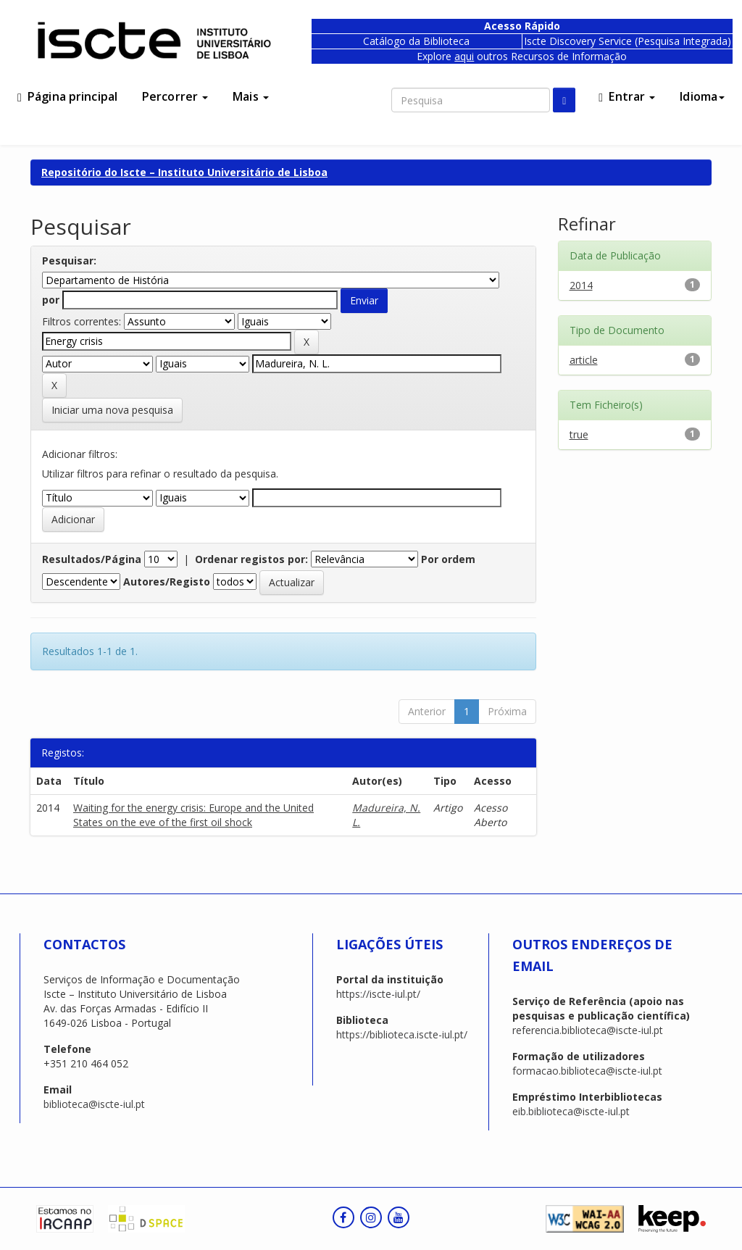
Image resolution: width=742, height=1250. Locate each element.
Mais (251, 96)
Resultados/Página (91, 559)
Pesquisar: (69, 260)
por (50, 300)
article (584, 360)
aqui (464, 56)
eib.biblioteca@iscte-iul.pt (571, 1111)
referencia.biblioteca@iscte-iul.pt (587, 1030)
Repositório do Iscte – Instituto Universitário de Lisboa (184, 172)
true (579, 434)
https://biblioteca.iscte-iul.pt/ (401, 1034)
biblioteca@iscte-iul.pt (94, 1104)
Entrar (627, 96)
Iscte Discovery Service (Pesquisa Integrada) (627, 41)
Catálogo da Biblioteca (416, 41)
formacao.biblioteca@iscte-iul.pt (587, 1071)
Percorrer (175, 96)
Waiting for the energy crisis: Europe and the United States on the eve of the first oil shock (193, 815)
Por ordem (448, 559)
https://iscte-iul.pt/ (378, 994)
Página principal (67, 96)
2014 (581, 285)
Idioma (702, 96)
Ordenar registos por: (251, 559)
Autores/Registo (166, 581)
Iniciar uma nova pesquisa (112, 410)
